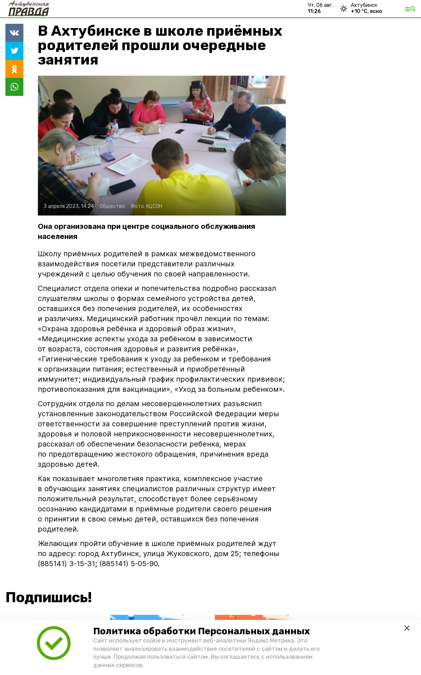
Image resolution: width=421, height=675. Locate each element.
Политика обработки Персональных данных (201, 631)
